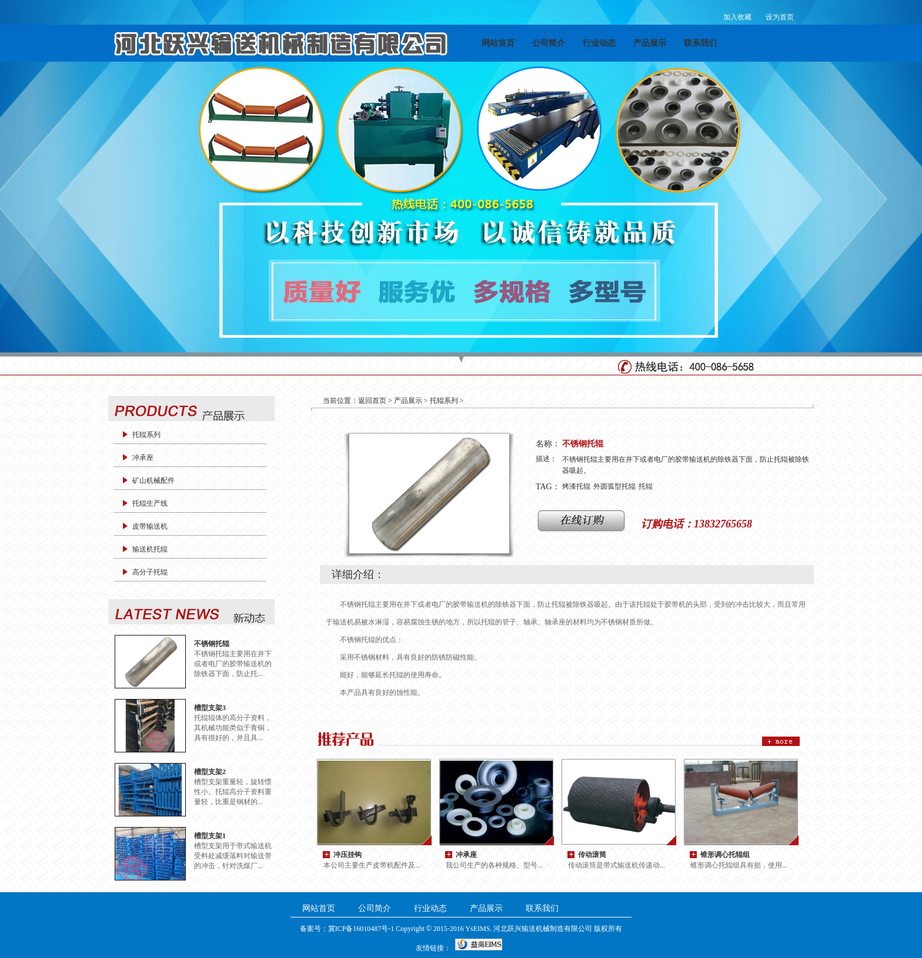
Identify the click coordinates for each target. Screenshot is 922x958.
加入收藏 (737, 17)
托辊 (646, 486)
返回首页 (372, 400)
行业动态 (599, 43)
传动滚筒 (592, 854)
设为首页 (780, 17)
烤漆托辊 (576, 486)
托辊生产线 (150, 503)
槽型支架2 (210, 771)
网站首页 (498, 43)
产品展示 (649, 43)
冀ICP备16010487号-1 (361, 929)
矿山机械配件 (153, 480)
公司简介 (548, 43)
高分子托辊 (150, 572)
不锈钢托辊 (211, 643)
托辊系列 (146, 435)
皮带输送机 (150, 526)
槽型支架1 (210, 835)
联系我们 (700, 43)
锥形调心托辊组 (725, 854)
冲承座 (142, 457)
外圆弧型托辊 (614, 486)
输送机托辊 (150, 549)
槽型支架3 (210, 707)
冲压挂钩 (347, 854)
